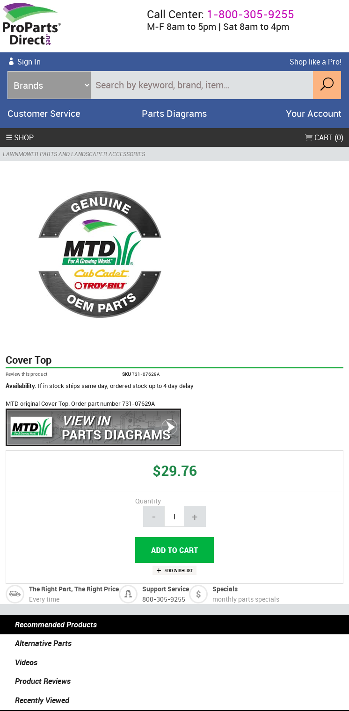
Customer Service (43, 113)
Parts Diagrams (174, 113)
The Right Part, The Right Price (74, 588)
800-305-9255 (163, 599)
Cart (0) (324, 137)
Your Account (314, 113)
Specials (225, 588)
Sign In (29, 62)
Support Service (165, 588)
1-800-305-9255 (250, 14)
